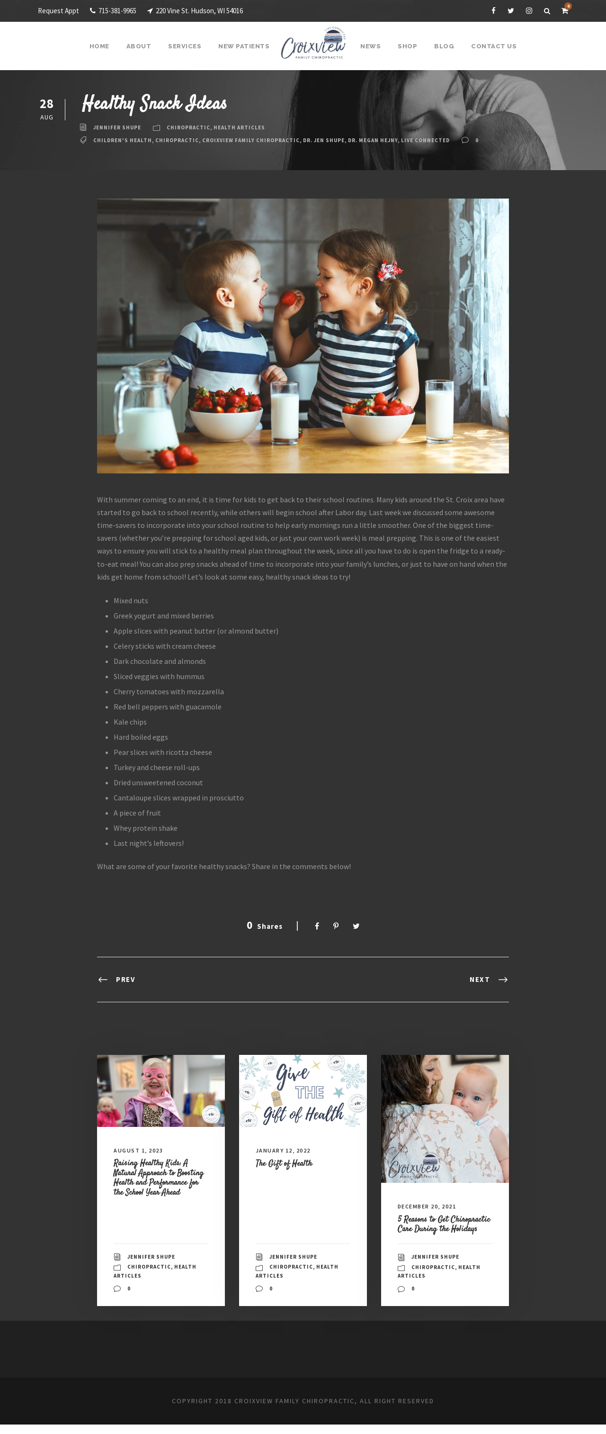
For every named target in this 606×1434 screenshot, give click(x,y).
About (143, 46)
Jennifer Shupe (119, 127)
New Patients (246, 46)
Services (188, 46)
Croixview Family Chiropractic (260, 140)
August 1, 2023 (141, 1150)
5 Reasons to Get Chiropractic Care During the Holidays (442, 1229)
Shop (406, 46)
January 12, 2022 (287, 1150)
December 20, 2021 (432, 1206)
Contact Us (490, 46)
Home (105, 46)
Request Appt (59, 11)
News (370, 46)
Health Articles (247, 127)
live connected (452, 140)
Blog (442, 46)
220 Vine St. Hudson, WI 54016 (211, 11)
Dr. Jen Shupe (340, 140)
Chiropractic (193, 127)
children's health (124, 140)
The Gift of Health (287, 1163)
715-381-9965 (118, 11)
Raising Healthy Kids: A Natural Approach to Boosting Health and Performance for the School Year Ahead (161, 1183)
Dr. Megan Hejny (394, 140)
